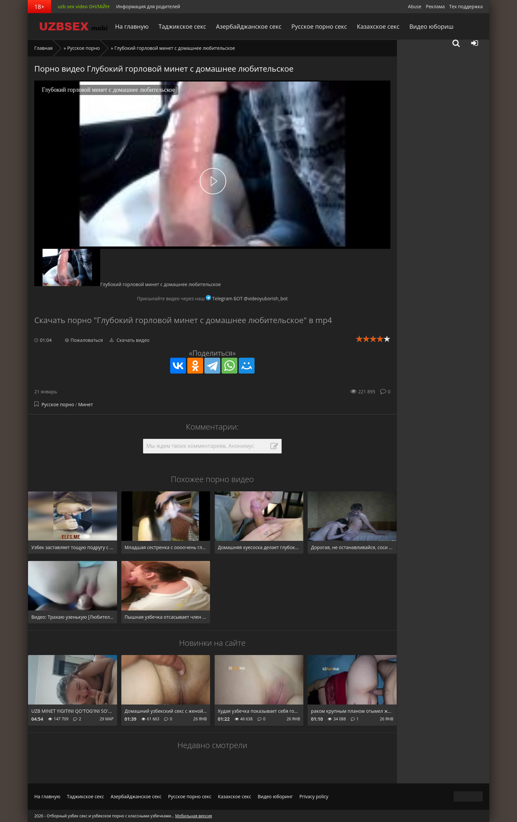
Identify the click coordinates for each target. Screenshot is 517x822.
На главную (132, 26)
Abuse (414, 6)
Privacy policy (313, 796)
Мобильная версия (193, 816)
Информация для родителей (148, 6)
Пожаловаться (84, 340)
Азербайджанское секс (249, 26)
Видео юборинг (275, 796)
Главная (43, 48)
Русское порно (83, 48)
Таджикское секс (182, 26)
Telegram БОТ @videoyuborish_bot (247, 298)
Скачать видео (129, 340)
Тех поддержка (466, 6)
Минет (85, 404)
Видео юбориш (431, 26)
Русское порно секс (319, 26)
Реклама (435, 6)
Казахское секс (378, 26)
